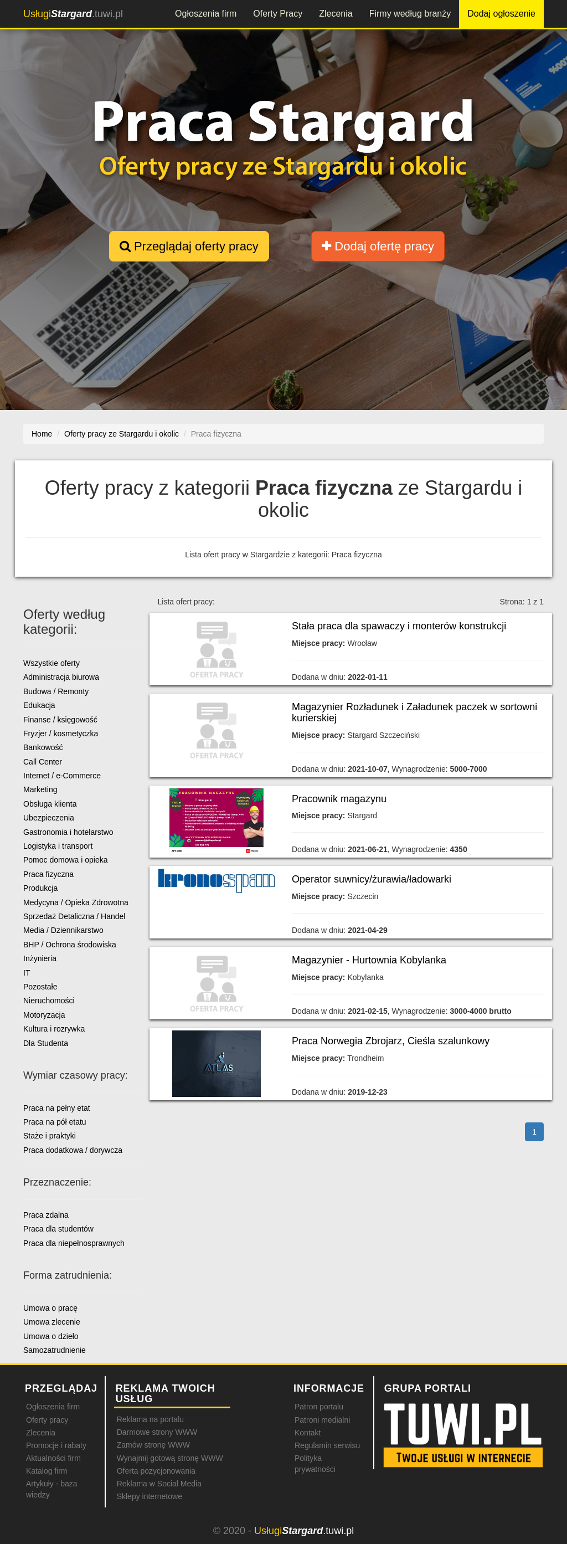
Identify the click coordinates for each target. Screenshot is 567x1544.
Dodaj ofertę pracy (378, 246)
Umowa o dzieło (51, 1336)
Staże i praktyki (49, 1135)
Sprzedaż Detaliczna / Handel (74, 916)
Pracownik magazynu (339, 798)
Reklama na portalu (150, 1419)
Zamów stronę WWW (153, 1444)
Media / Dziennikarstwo (63, 930)
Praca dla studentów (58, 1228)
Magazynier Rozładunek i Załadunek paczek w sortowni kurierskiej (414, 712)
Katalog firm (47, 1470)
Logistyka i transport (57, 846)
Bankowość (43, 747)
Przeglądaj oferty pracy (189, 246)
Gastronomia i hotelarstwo (68, 832)
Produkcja (40, 888)
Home (42, 433)
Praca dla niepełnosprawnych (74, 1243)
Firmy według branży (410, 13)
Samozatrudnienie (54, 1350)
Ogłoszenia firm (205, 13)
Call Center (42, 761)
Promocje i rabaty (56, 1445)
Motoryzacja (44, 1014)
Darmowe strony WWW (157, 1432)
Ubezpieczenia (48, 817)
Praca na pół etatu (54, 1121)
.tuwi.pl (73, 13)
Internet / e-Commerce (62, 775)
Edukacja (39, 705)
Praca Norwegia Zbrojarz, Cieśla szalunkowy (390, 1041)
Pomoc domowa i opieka (65, 859)
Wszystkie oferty (51, 663)
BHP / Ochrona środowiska (69, 944)
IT (26, 972)
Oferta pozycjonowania (156, 1470)
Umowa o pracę (50, 1308)
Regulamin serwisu (327, 1445)
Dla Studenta (45, 1043)
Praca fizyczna (48, 874)
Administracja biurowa (61, 677)
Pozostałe (40, 986)
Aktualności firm (53, 1458)
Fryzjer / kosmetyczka (60, 733)
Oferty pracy (47, 1419)
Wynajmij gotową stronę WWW (170, 1458)
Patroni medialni (322, 1419)
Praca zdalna (46, 1214)
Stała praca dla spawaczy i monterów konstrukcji (399, 626)
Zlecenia (335, 13)
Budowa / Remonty (56, 691)
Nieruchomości (49, 1000)
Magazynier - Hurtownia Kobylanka (369, 960)
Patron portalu (319, 1406)
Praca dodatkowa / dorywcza (72, 1150)
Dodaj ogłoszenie (501, 13)
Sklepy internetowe (149, 1496)
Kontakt (308, 1432)
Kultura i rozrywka (54, 1028)
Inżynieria (39, 958)
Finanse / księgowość (60, 719)
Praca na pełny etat (56, 1108)
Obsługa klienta (50, 803)
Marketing (40, 789)
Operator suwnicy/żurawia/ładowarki (371, 879)
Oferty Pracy (277, 13)
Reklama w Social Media (159, 1483)
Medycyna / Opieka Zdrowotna (75, 902)
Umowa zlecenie (51, 1321)
